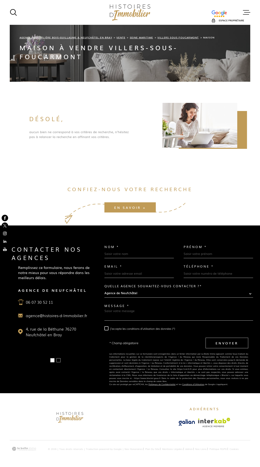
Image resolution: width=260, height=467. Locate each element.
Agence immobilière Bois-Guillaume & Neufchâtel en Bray (66, 37)
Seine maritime (141, 37)
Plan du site (152, 449)
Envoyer (227, 342)
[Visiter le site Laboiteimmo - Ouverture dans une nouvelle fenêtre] (24, 449)
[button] (52, 360)
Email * (113, 266)
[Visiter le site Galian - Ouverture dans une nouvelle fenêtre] (187, 422)
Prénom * (195, 246)
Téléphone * (199, 266)
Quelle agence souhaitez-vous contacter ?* (153, 285)
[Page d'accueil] (130, 12)
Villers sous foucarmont (178, 37)
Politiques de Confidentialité (162, 384)
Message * (117, 305)
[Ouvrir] (13, 12)
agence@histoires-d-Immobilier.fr (56, 315)
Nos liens (201, 449)
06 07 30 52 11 (39, 302)
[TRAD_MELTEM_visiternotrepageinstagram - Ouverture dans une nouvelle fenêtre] (5, 233)
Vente (120, 37)
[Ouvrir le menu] (246, 12)
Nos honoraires (134, 449)
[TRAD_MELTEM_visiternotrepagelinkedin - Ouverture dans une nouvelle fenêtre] (5, 241)
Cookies (234, 449)
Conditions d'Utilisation (193, 384)
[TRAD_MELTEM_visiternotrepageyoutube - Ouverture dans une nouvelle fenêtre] (5, 249)
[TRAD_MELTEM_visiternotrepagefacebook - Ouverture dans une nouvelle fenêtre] (5, 218)
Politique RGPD (218, 449)
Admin (189, 449)
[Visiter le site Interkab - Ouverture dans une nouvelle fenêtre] (214, 422)
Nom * (111, 246)
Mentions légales (172, 449)
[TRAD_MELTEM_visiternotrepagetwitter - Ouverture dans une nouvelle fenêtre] (5, 225)
